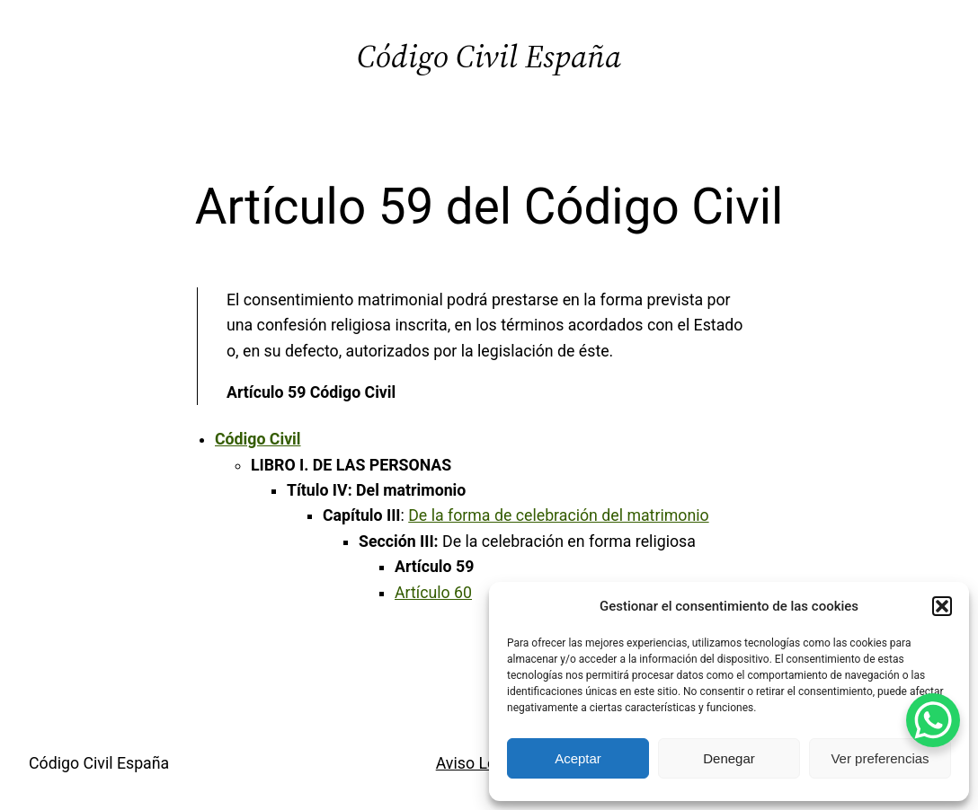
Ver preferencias (880, 758)
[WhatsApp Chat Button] (933, 720)
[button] (942, 606)
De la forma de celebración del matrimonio (558, 515)
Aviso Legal (477, 763)
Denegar (729, 758)
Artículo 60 (433, 593)
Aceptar (578, 758)
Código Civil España (489, 56)
